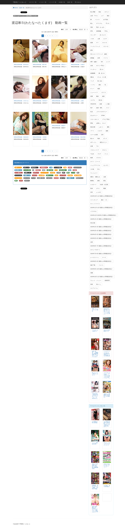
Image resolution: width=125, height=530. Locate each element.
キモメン (104, 150)
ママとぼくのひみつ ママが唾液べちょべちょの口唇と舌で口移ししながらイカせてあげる (107, 376)
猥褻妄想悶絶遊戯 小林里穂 (39, 137)
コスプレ (92, 100)
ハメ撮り (107, 104)
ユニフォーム (94, 288)
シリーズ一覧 (52, 2)
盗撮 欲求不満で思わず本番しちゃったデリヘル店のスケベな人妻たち (107, 311)
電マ (91, 107)
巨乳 (91, 31)
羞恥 (108, 127)
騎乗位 (92, 180)
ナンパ (92, 88)
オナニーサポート (95, 249)
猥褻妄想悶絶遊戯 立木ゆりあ (21, 100)
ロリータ (105, 46)
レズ (102, 15)
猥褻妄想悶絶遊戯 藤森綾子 (59, 125)
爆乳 (98, 180)
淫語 (91, 27)
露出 (100, 84)
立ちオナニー (94, 115)
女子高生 (105, 19)
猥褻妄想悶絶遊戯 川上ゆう (59, 100)
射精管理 (107, 280)
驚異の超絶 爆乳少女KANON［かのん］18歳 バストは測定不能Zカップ (95, 509)
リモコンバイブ (94, 150)
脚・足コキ (102, 73)
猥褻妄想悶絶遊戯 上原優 (77, 100)
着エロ (92, 138)
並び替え (74, 29)
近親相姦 (98, 31)
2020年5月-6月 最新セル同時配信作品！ (101, 238)
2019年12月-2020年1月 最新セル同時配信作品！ (103, 215)
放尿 (103, 96)
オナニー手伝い (100, 65)
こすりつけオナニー (101, 111)
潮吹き (92, 77)
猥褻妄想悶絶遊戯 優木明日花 (21, 64)
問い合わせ (78, 2)
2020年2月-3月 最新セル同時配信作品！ (101, 226)
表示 (61, 29)
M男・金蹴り (93, 61)
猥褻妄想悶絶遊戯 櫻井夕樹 (39, 64)
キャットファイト (95, 203)
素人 (91, 23)
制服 (104, 188)
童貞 (91, 188)
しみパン (101, 127)
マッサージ (93, 69)
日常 (102, 134)
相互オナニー (103, 142)
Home (15, 7)
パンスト (97, 19)
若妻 (91, 96)
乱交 (91, 111)
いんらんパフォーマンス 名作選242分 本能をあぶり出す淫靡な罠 (107, 353)
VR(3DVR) (93, 104)
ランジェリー (94, 173)
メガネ (92, 38)
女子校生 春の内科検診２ (107, 486)
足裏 (91, 146)
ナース (104, 257)
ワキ (97, 146)
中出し (106, 31)
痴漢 (91, 157)
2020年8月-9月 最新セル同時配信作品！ (101, 261)
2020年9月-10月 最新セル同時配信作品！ (101, 269)
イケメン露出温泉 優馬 (95, 443)
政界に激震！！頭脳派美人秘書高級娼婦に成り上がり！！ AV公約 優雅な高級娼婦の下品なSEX (95, 355)
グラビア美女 (106, 119)
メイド (107, 107)
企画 (98, 58)
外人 (98, 169)
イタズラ (99, 130)
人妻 (98, 38)
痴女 (108, 15)
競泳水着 (92, 127)
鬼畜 (98, 88)
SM (102, 61)
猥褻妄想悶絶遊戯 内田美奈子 (40, 100)
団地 (91, 123)
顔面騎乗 (92, 73)
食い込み (99, 81)
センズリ (105, 165)
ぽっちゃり (103, 35)
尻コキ (101, 69)
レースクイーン (94, 257)
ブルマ (99, 154)
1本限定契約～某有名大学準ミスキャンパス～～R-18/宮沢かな (95, 396)
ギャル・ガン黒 (101, 77)
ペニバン (101, 265)
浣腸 (91, 272)
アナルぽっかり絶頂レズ (95, 330)
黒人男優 (92, 12)
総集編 (92, 58)
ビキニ (98, 188)
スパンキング (94, 200)
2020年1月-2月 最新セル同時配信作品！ (101, 219)
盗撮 (91, 42)
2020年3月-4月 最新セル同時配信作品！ (101, 230)
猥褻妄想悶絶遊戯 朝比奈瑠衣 (78, 137)
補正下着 (92, 265)
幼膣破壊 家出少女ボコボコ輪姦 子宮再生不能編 (95, 487)
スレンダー (93, 35)
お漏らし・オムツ (101, 123)
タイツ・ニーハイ (95, 161)
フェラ (92, 81)
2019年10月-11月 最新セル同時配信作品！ (102, 196)
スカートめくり (94, 119)
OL (105, 84)
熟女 (100, 12)
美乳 (104, 180)
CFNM (103, 115)
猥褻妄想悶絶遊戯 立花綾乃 (78, 64)
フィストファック (95, 46)
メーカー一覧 (42, 2)
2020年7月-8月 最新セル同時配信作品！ (101, 253)
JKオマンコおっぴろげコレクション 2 (107, 444)
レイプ (108, 61)
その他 (92, 169)
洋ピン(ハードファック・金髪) (98, 54)
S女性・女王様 (104, 184)
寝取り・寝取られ (95, 177)
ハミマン (92, 84)
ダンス (105, 138)
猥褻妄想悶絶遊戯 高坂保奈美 (21, 137)
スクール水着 (94, 134)
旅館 (107, 130)
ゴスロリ (98, 157)
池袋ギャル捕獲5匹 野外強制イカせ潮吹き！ (107, 395)
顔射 (101, 104)
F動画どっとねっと (19, 2)
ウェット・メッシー (95, 280)
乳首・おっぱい (100, 27)
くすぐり (103, 92)
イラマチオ (93, 211)
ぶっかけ (98, 192)
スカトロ (104, 42)
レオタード (93, 184)
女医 (104, 177)
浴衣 (91, 192)
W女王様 (92, 223)
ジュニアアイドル (95, 165)
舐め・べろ (104, 200)
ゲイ (97, 42)
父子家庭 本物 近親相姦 (94, 422)
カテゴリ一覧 (32, 2)
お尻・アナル (94, 15)
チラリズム (99, 23)
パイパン (105, 58)
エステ (105, 38)
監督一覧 (69, 2)
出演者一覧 (62, 2)
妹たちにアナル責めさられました (95, 374)
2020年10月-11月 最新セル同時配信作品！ (102, 276)
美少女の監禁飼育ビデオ (107, 330)
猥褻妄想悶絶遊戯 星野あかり (59, 64)
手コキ (107, 23)
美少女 (100, 100)
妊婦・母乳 (99, 107)
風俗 (97, 96)
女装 (91, 65)
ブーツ (92, 130)
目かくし (98, 284)
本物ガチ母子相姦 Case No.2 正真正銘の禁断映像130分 (95, 466)
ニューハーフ (94, 92)
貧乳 (91, 50)
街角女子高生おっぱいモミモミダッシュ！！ (107, 465)
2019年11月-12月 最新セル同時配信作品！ (102, 207)
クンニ (106, 154)
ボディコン (93, 142)
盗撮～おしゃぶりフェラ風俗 (95, 310)
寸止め (92, 154)
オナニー (107, 12)
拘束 (91, 284)
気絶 (98, 138)
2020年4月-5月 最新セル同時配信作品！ (101, 234)
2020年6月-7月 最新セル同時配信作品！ (101, 246)
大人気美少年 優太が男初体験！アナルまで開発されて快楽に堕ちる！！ (107, 424)
